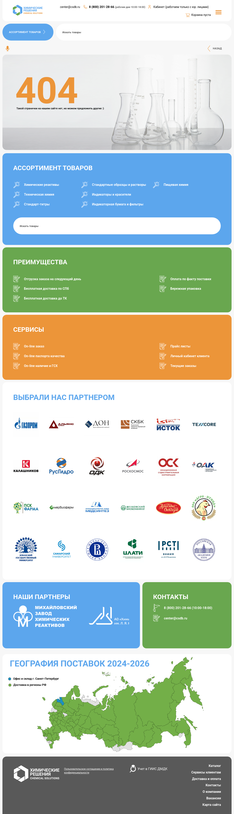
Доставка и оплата (206, 779)
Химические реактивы (41, 185)
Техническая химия (39, 194)
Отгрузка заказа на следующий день (52, 279)
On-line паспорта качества (44, 356)
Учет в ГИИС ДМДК (152, 769)
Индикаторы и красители (111, 194)
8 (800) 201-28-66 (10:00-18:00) (188, 608)
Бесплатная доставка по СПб (46, 289)
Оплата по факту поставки (190, 279)
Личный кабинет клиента (189, 356)
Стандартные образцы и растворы (119, 185)
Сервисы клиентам (206, 772)
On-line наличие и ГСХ (41, 366)
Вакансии (213, 798)
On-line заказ (34, 346)
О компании (212, 792)
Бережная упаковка (185, 289)
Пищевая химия (176, 185)
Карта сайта (211, 805)
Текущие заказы (183, 366)
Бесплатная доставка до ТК (45, 298)
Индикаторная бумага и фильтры (117, 204)
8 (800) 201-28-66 (102, 7)
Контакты (213, 785)
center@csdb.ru (70, 7)
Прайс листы (180, 346)
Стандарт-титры (37, 204)
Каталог (215, 766)
